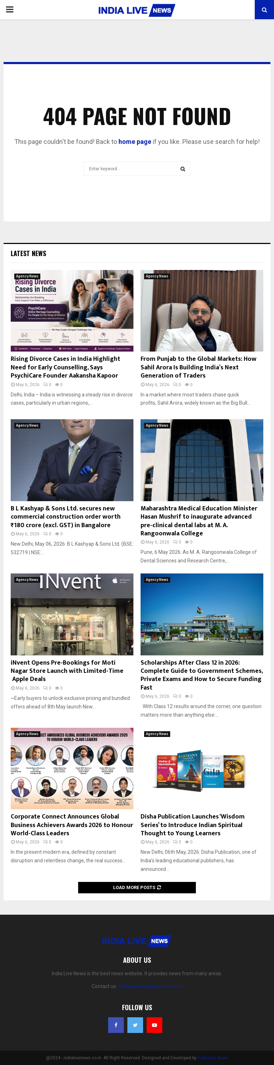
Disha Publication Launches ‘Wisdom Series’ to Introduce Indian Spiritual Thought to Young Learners (193, 825)
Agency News (27, 276)
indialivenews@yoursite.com (150, 986)
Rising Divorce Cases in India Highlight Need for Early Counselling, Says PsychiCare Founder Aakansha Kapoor (65, 367)
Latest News (28, 253)
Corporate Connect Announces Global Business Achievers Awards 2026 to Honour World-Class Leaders (72, 825)
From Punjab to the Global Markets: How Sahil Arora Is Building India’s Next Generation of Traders (199, 367)
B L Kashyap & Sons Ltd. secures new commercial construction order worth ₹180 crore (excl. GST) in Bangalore (66, 517)
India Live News (213, 1057)
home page (134, 141)
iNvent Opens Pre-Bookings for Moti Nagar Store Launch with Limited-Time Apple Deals (67, 671)
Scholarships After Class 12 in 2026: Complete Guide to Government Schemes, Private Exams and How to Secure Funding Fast (202, 675)
